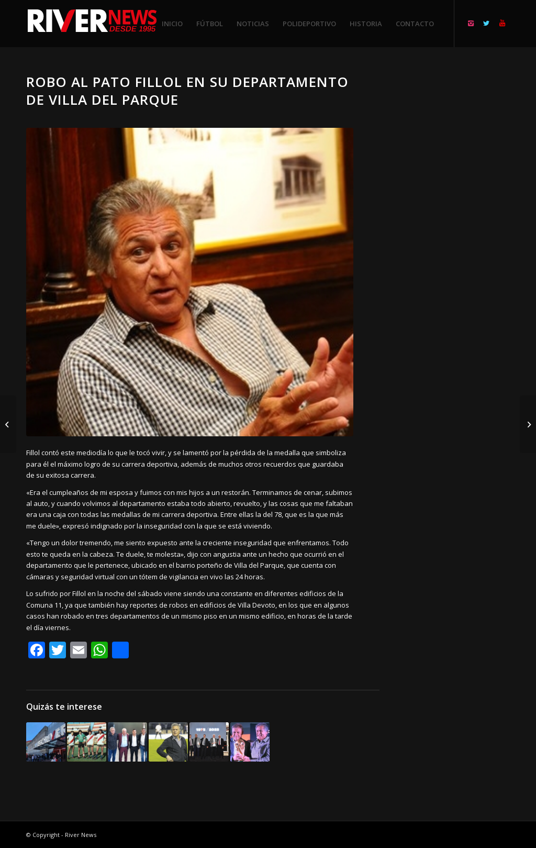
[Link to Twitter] (486, 23)
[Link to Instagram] (470, 23)
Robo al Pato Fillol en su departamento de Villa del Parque (187, 90)
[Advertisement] (457, 230)
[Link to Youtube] (502, 23)
